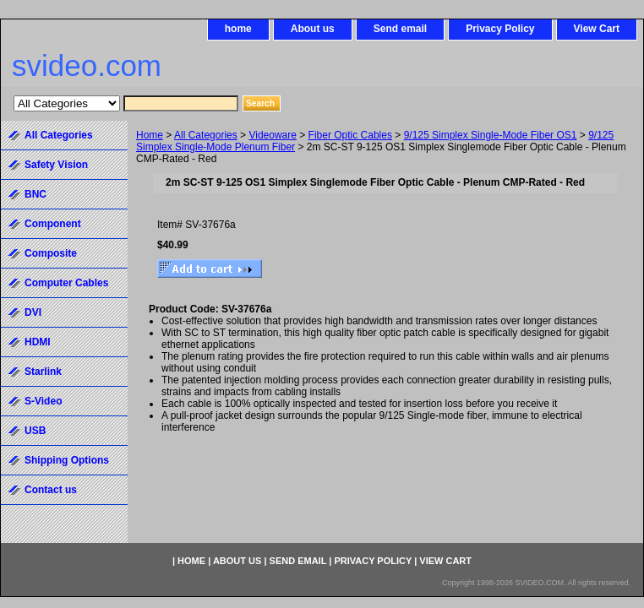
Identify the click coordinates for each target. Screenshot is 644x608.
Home (149, 135)
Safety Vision (56, 165)
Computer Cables (66, 283)
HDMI (38, 342)
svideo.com (86, 65)
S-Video (43, 401)
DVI (33, 312)
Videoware (272, 135)
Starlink (43, 371)
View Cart (596, 29)
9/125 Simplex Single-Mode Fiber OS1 (490, 135)
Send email (400, 29)
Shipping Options (67, 460)
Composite (51, 253)
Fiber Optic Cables (350, 135)
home (238, 29)
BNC (35, 194)
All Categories (205, 135)
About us (313, 29)
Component (53, 224)
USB (35, 431)
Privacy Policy (500, 29)
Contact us (51, 490)
